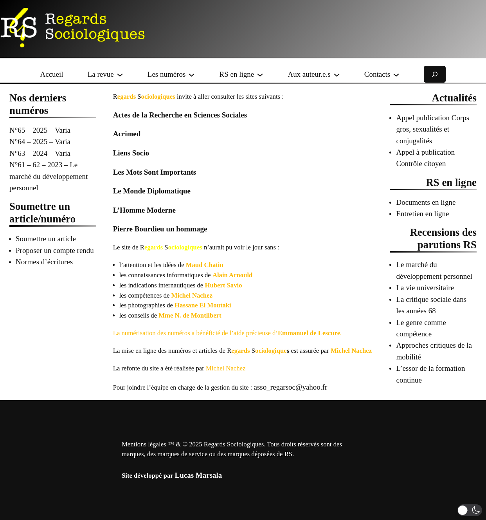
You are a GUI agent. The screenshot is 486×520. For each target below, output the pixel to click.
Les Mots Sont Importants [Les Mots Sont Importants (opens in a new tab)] (154, 172)
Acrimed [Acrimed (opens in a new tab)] (127, 134)
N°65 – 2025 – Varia (39, 130)
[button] (469, 510)
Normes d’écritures (44, 262)
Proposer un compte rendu (55, 250)
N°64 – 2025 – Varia (39, 141)
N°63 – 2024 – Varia (39, 153)
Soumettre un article (46, 239)
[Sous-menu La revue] (120, 74)
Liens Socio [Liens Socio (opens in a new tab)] (131, 153)
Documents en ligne (425, 202)
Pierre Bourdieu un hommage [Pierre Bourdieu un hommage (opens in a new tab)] (160, 229)
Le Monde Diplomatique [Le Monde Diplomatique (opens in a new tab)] (152, 191)
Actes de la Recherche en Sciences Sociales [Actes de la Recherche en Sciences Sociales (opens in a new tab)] (180, 115)
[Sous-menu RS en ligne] (260, 74)
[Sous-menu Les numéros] (191, 74)
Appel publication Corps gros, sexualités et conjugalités (432, 129)
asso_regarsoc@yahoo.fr (290, 387)
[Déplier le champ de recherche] (435, 74)
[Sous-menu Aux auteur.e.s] (336, 74)
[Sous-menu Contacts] (396, 74)
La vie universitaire (425, 287)
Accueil (51, 74)
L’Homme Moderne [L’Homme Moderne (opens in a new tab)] (144, 210)
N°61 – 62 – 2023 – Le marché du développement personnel (48, 176)
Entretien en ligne (422, 213)
